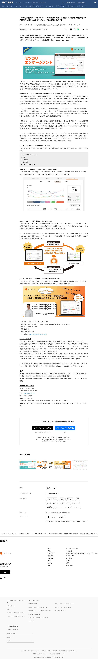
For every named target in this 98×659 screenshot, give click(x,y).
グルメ (77, 6)
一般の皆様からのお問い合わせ (57, 654)
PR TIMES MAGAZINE (34, 614)
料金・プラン (10, 609)
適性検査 (65, 503)
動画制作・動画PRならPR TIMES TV (38, 607)
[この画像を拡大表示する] (28, 465)
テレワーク (76, 507)
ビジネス (70, 6)
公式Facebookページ (12, 629)
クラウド (70, 499)
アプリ (25, 6)
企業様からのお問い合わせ (40, 654)
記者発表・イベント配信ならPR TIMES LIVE (40, 610)
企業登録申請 (81, 2)
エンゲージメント (52, 503)
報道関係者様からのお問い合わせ (68, 651)
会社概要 (23, 651)
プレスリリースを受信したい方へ (15, 613)
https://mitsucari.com (72, 548)
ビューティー (40, 6)
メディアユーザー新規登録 (65, 428)
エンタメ (31, 6)
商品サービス (51, 488)
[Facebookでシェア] (74, 29)
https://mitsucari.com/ (29, 393)
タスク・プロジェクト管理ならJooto (64, 604)
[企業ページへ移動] (6, 553)
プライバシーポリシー (34, 651)
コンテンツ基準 (46, 651)
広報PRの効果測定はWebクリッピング (38, 617)
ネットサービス (52, 493)
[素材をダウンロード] (83, 29)
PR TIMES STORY (33, 604)
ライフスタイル (60, 6)
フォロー (5, 572)
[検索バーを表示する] (95, 2)
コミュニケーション (62, 507)
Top (3, 6)
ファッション (50, 6)
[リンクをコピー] (86, 29)
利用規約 (54, 651)
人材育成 (50, 507)
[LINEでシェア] (77, 29)
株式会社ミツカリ (24, 533)
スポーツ (83, 6)
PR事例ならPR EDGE (60, 610)
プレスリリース (12, 533)
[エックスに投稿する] (71, 29)
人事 (77, 499)
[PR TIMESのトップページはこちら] (24, 2)
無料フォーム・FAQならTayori (63, 607)
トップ (3, 533)
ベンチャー (74, 503)
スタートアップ (52, 499)
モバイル (18, 6)
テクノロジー (10, 6)
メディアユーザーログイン (42, 428)
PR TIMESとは (10, 606)
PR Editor (31, 621)
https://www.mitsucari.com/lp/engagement (58, 512)
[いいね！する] (65, 29)
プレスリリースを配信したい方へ (15, 616)
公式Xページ (10, 637)
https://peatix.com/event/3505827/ (38, 334)
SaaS (61, 499)
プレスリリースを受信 (68, 2)
